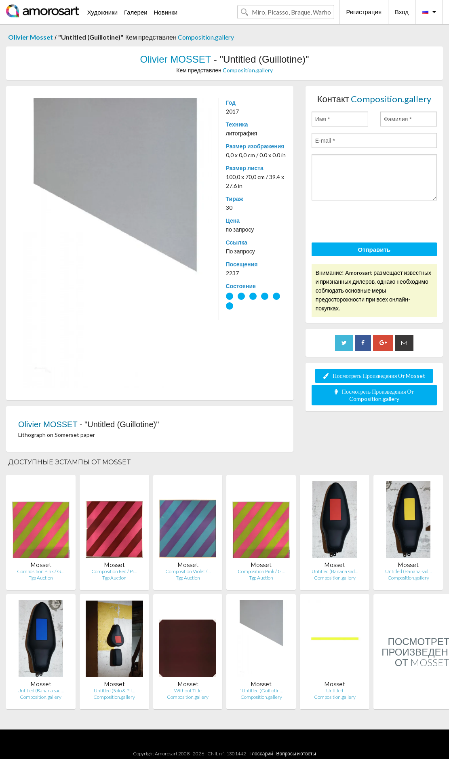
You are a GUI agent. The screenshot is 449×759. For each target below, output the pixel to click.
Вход (402, 11)
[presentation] (373, 222)
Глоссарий (261, 754)
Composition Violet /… (188, 571)
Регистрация (364, 11)
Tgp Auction (41, 578)
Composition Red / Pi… (114, 571)
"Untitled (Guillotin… (261, 690)
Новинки (165, 12)
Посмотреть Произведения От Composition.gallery (374, 395)
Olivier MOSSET (175, 59)
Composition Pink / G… (40, 571)
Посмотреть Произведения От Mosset (374, 375)
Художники (102, 12)
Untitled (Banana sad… (335, 571)
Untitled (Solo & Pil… (114, 690)
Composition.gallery (206, 37)
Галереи (136, 12)
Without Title (188, 690)
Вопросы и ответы (296, 754)
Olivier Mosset (30, 37)
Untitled (334, 690)
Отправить (374, 249)
